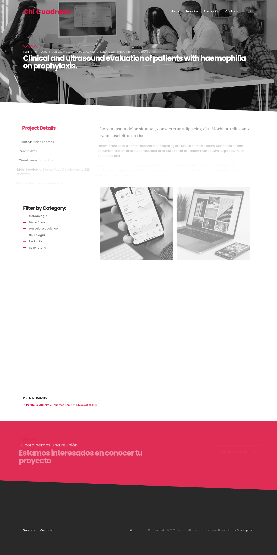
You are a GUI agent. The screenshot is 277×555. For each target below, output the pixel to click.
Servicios (191, 11)
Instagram (130, 530)
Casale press (245, 530)
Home (175, 11)
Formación (211, 11)
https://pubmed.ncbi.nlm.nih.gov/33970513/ (72, 405)
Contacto (232, 11)
